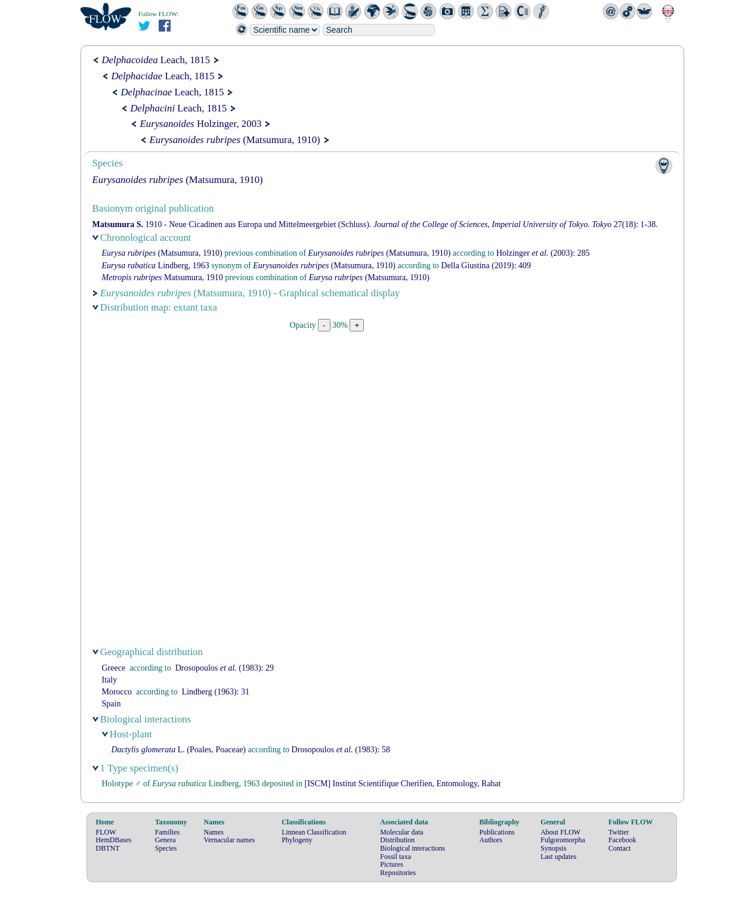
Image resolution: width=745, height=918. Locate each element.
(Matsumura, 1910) (235, 139)
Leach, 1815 (156, 60)
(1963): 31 (215, 691)
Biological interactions (412, 848)
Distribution (397, 840)
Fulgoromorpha (562, 840)
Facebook (622, 840)
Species (166, 848)
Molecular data (401, 832)
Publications (496, 832)
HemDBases (114, 840)
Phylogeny (297, 840)
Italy (110, 679)
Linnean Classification (314, 832)
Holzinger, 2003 (201, 123)
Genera (165, 840)
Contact (619, 848)
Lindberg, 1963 (155, 265)
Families (167, 832)
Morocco (117, 691)
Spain (111, 703)
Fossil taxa (395, 856)
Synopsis (553, 848)
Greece (114, 667)
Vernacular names (229, 840)
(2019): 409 (486, 265)
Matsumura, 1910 (162, 277)
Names (214, 832)
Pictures (391, 864)
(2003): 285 (543, 253)
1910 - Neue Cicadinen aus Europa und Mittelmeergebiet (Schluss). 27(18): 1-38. (375, 224)
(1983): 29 (224, 667)
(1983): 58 (341, 749)
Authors (490, 840)
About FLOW (560, 832)
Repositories (398, 873)
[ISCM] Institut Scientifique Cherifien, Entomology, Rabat (402, 783)
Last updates (558, 856)
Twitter (618, 832)
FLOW (106, 832)
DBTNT (108, 848)
